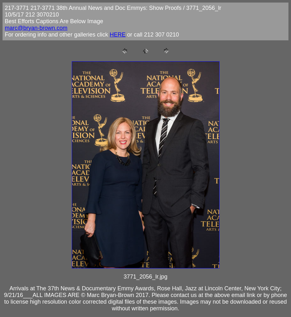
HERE (117, 34)
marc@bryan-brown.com (36, 28)
